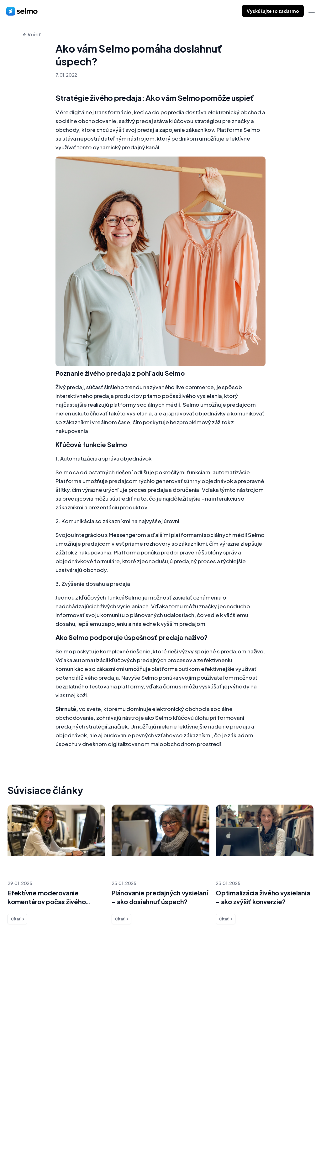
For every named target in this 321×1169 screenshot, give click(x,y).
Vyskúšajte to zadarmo (273, 11)
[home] (22, 11)
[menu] (311, 11)
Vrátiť (32, 34)
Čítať (18, 919)
